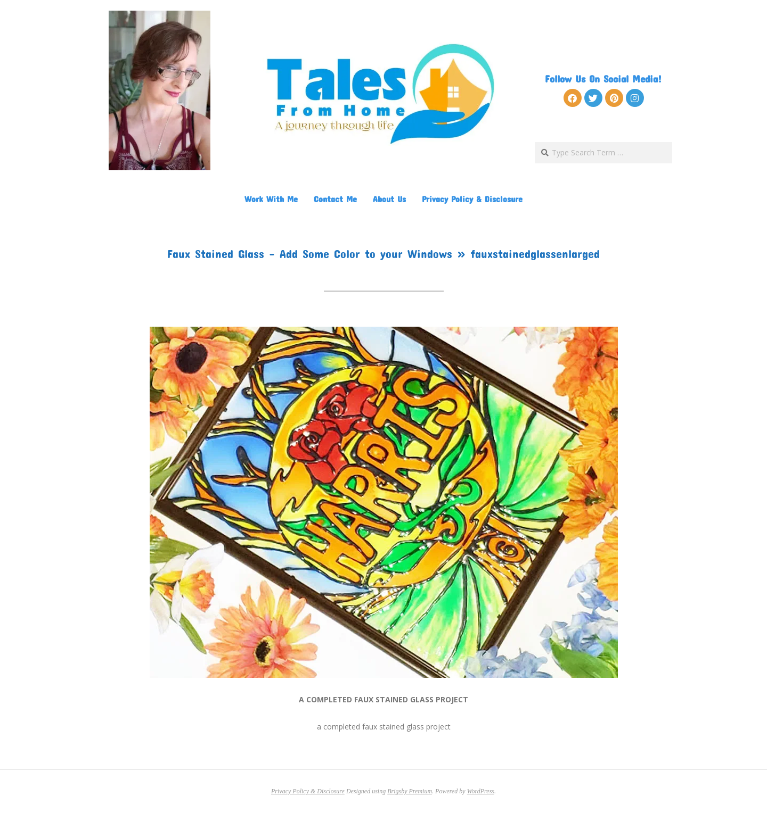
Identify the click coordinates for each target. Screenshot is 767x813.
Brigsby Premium (409, 791)
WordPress (480, 791)
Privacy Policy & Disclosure (472, 199)
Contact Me (335, 199)
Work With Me (271, 199)
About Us (389, 199)
